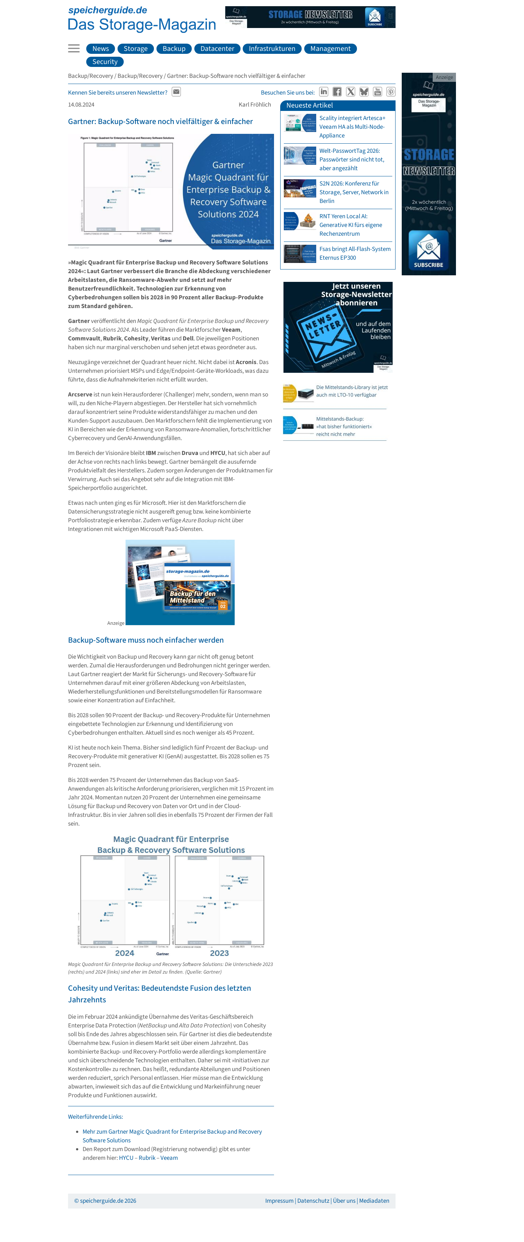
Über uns (344, 1201)
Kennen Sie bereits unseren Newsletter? (117, 92)
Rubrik (147, 1158)
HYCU (126, 1158)
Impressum (279, 1201)
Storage (136, 49)
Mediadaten (374, 1201)
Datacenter (217, 49)
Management (330, 49)
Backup (174, 49)
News (100, 49)
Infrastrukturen (272, 49)
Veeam (169, 1158)
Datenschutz (313, 1201)
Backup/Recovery (90, 76)
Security (105, 62)
